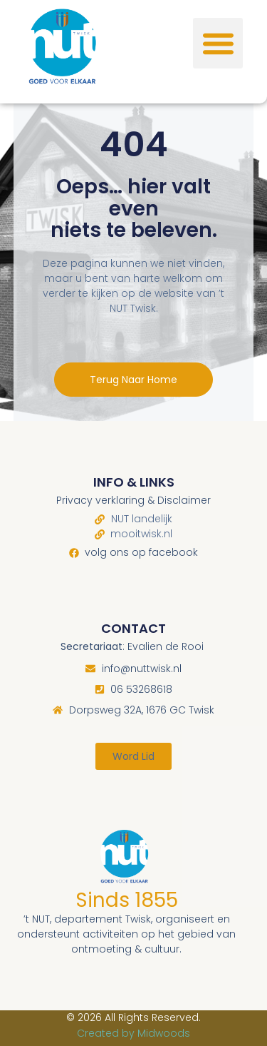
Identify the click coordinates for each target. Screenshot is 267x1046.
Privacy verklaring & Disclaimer (133, 500)
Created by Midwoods (133, 1033)
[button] (218, 43)
